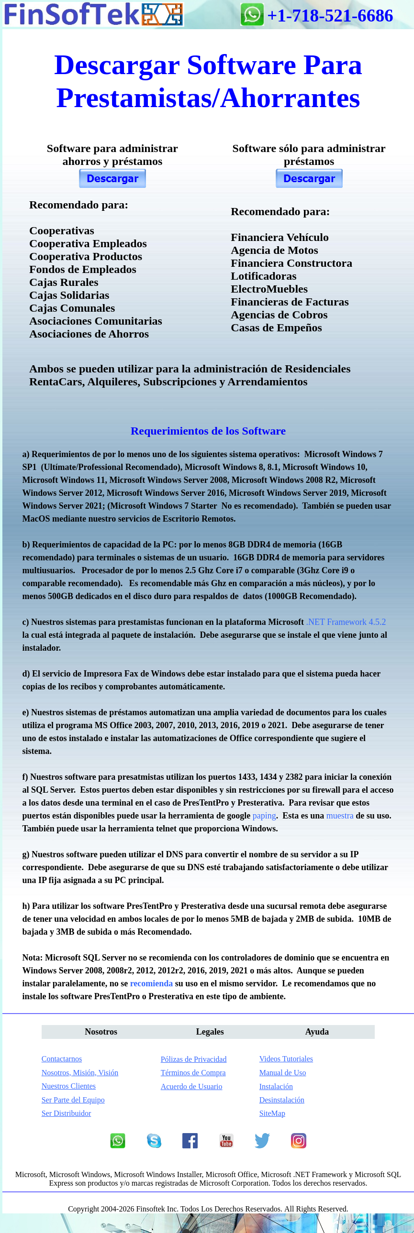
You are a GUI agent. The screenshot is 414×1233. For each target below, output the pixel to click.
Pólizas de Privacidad (194, 1059)
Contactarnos (62, 1059)
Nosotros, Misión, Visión (80, 1073)
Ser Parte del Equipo (73, 1100)
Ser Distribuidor (66, 1113)
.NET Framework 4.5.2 (346, 622)
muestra (340, 815)
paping (264, 815)
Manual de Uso (282, 1073)
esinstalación (281, 1100)
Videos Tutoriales (286, 1059)
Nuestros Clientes (69, 1086)
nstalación (276, 1086)
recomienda (151, 983)
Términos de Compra (193, 1073)
